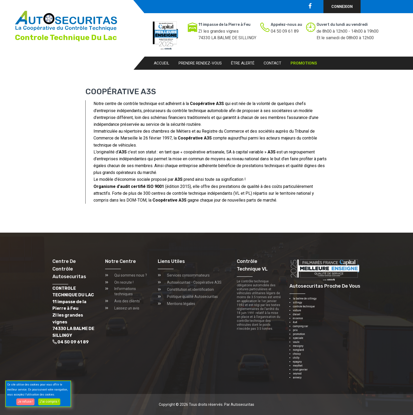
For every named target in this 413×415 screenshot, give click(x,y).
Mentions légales (181, 304)
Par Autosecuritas (239, 404)
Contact (272, 63)
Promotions (304, 63)
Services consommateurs (188, 275)
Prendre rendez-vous (200, 63)
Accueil (161, 63)
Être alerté (242, 63)
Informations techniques (125, 291)
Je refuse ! (25, 401)
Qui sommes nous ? (130, 275)
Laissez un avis (126, 308)
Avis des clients (127, 301)
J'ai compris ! (49, 401)
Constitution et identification (190, 289)
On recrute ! (124, 282)
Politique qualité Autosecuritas (192, 296)
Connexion (342, 6)
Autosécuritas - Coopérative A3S (194, 282)
